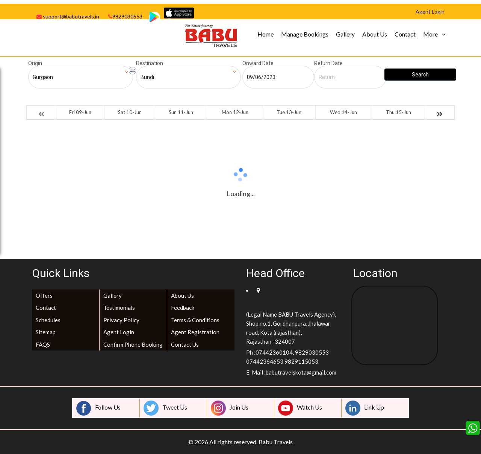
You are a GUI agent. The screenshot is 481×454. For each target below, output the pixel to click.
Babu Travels (276, 441)
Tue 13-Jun (289, 112)
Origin (35, 63)
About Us (374, 34)
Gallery (345, 34)
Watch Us (300, 408)
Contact (405, 34)
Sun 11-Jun (181, 112)
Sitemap (46, 332)
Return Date (328, 63)
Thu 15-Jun (398, 112)
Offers (44, 295)
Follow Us (98, 408)
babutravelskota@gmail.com (301, 372)
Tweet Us (165, 408)
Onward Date (258, 63)
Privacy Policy (121, 320)
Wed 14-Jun (343, 112)
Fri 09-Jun (80, 112)
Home (265, 34)
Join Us (229, 408)
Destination (149, 63)
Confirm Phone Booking (133, 344)
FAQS (43, 344)
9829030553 (125, 16)
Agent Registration (195, 332)
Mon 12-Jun (235, 112)
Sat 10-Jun (130, 112)
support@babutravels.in (67, 16)
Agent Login (118, 332)
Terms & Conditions (195, 320)
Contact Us (185, 344)
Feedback (182, 307)
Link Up (364, 408)
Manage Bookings (304, 34)
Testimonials (119, 307)
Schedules (48, 320)
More (430, 34)
